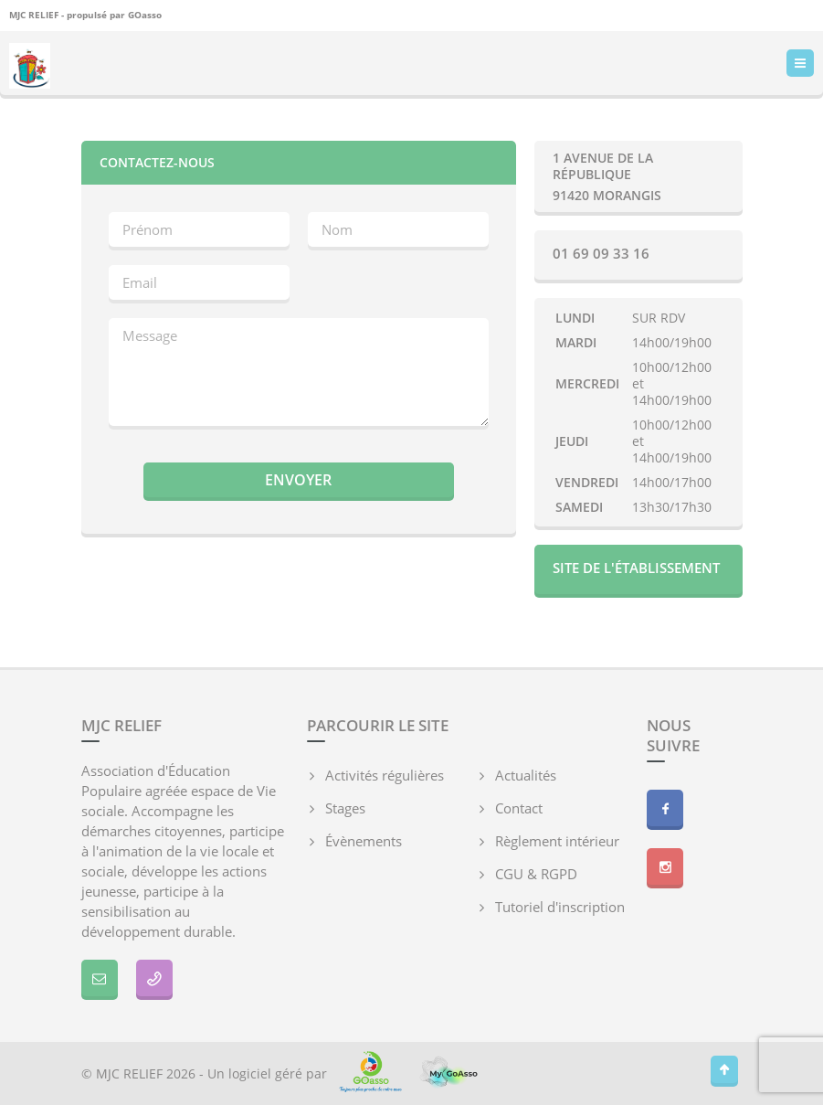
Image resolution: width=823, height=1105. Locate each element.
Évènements (363, 841)
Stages (345, 808)
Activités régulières (384, 775)
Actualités (525, 775)
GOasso (145, 14)
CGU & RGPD (536, 874)
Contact (519, 808)
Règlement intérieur (557, 841)
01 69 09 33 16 (601, 253)
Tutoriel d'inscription (560, 907)
